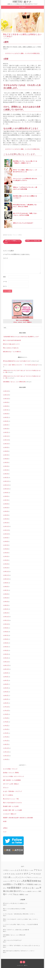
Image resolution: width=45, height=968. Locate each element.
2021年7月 (5, 545)
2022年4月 (5, 511)
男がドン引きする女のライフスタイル (12, 802)
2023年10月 (6, 443)
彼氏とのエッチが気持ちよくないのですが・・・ (12, 241)
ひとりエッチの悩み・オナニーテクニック (13, 776)
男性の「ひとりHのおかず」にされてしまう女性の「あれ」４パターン (20, 919)
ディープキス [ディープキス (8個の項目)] (26, 877)
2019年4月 (5, 646)
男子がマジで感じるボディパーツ (11, 344)
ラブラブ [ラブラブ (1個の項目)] (8, 881)
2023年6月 (5, 458)
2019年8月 (5, 631)
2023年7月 (5, 455)
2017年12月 (6, 706)
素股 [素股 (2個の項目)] (29, 891)
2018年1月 (5, 703)
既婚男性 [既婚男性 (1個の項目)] (37, 888)
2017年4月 (5, 729)
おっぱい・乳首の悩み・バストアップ (12, 791)
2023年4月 (5, 466)
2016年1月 (5, 744)
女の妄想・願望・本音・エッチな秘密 (12, 810)
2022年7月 (5, 500)
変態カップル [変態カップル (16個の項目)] (11, 884)
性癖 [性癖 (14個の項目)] (9, 888)
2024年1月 (5, 432)
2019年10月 (6, 624)
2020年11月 (6, 575)
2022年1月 (5, 522)
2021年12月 (6, 526)
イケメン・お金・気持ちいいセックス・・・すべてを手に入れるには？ (20, 364)
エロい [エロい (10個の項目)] (13, 874)
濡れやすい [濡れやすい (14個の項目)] (18, 891)
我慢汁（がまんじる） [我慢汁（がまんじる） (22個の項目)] (25, 888)
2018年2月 (5, 699)
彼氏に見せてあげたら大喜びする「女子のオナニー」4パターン (18, 950)
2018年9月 (5, 673)
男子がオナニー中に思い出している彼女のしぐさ (15, 903)
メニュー (23, 7)
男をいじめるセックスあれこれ (10, 348)
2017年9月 (5, 714)
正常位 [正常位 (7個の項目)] (7, 891)
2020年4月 (5, 601)
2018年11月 (6, 665)
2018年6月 (5, 684)
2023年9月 (5, 447)
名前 (4, 277)
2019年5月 (5, 643)
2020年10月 (6, 579)
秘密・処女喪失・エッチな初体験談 (12, 780)
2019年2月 (5, 654)
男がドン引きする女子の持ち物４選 (12, 340)
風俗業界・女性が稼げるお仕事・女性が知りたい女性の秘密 (18, 817)
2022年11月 (6, 485)
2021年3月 (5, 560)
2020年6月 (5, 594)
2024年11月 (6, 395)
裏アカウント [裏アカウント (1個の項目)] (35, 891)
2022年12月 (6, 481)
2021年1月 (5, 567)
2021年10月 (6, 534)
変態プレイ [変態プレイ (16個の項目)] (22, 884)
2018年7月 (5, 680)
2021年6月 (5, 549)
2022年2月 (5, 519)
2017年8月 (5, 718)
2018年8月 (5, 676)
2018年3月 (5, 695)
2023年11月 (6, 440)
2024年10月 (6, 398)
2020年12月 (6, 571)
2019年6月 (5, 639)
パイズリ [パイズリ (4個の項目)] (35, 877)
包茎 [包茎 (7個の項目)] (4, 884)
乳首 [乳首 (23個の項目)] (25, 881)
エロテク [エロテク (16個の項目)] (20, 874)
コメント (5, 258)
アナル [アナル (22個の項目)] (37, 870)
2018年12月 (6, 661)
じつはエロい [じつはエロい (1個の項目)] (11, 870)
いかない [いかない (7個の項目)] (6, 870)
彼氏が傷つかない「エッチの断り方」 (12, 351)
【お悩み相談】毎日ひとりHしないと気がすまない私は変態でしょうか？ (21, 336)
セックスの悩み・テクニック (10, 769)
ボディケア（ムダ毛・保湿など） (11, 784)
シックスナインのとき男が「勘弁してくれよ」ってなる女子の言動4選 (20, 924)
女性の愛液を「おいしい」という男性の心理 (14, 381)
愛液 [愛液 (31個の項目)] (13, 887)
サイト (5, 286)
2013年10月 (6, 755)
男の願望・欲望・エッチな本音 (10, 806)
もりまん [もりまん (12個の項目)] (24, 870)
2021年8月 (5, 541)
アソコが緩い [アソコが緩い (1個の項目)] (31, 870)
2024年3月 (5, 425)
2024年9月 (5, 402)
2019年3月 (5, 650)
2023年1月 (5, 477)
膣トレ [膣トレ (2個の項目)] (31, 891)
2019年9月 (5, 628)
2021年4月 (5, 556)
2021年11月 (6, 530)
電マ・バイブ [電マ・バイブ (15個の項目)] (8, 894)
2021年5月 (5, 552)
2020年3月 (5, 605)
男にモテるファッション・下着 (10, 799)
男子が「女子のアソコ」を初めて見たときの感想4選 (16, 929)
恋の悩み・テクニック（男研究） (15, 234)
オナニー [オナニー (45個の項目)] (28, 873)
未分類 (4, 821)
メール (5, 281)
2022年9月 (5, 492)
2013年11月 (6, 752)
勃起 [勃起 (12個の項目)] (39, 881)
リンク (4, 831)
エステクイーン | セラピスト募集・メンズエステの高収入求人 (22, 53)
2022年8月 (5, 496)
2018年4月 (5, 691)
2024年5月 (5, 417)
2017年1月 (5, 740)
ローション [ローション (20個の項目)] (15, 881)
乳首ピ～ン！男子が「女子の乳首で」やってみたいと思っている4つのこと (21, 945)
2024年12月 (6, 391)
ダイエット (6, 787)
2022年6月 (5, 504)
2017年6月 (5, 722)
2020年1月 (5, 613)
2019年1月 (5, 658)
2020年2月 (5, 609)
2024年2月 (5, 428)
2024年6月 (5, 413)
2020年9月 (5, 582)
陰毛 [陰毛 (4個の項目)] (40, 891)
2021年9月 (5, 537)
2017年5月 (5, 725)
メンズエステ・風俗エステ (9, 814)
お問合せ (5, 828)
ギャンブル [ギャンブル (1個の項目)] (13, 877)
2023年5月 (5, 462)
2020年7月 (5, 590)
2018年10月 (6, 669)
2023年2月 (5, 473)
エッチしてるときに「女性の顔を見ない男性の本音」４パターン (19, 914)
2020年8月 (5, 586)
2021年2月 (5, 564)
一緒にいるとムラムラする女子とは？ (12, 940)
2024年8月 (5, 406)
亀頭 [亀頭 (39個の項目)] (29, 880)
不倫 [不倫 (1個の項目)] (22, 881)
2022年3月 (5, 515)
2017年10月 (6, 710)
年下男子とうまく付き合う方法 (33, 240)
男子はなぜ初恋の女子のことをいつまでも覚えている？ (17, 361)
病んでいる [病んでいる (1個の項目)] (25, 891)
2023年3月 (5, 470)
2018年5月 (5, 688)
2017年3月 (5, 733)
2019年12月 (6, 616)
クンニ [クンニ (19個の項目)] (18, 877)
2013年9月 (5, 759)
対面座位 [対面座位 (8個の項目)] (30, 884)
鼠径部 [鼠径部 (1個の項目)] (26, 894)
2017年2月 (5, 737)
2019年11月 (6, 620)
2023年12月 (6, 436)
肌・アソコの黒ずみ (8, 795)
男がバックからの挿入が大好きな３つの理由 (14, 908)
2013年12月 (6, 748)
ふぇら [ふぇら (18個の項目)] (18, 870)
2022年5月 (5, 507)
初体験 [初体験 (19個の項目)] (34, 881)
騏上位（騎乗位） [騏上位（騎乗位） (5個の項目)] (19, 894)
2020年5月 (5, 598)
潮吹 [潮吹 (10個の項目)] (11, 891)
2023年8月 (5, 451)
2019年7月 (5, 635)
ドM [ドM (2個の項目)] (32, 877)
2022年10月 (6, 489)
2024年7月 (5, 410)
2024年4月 (5, 421)
